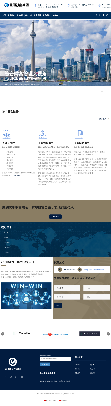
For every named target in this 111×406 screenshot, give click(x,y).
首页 (4, 15)
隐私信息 (77, 373)
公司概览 (11, 15)
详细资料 (16, 175)
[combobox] (67, 288)
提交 (57, 305)
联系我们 (46, 15)
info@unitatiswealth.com (94, 270)
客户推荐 (28, 15)
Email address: (55, 358)
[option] (21, 333)
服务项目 (20, 15)
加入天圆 (37, 15)
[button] (2, 334)
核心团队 (77, 369)
